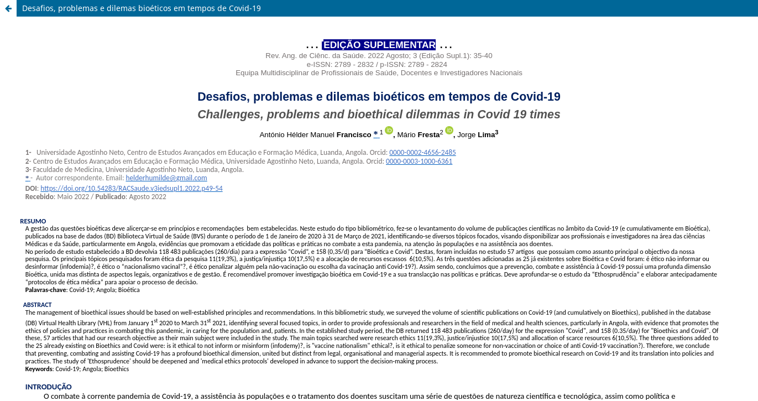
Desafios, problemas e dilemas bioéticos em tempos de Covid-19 (141, 8)
